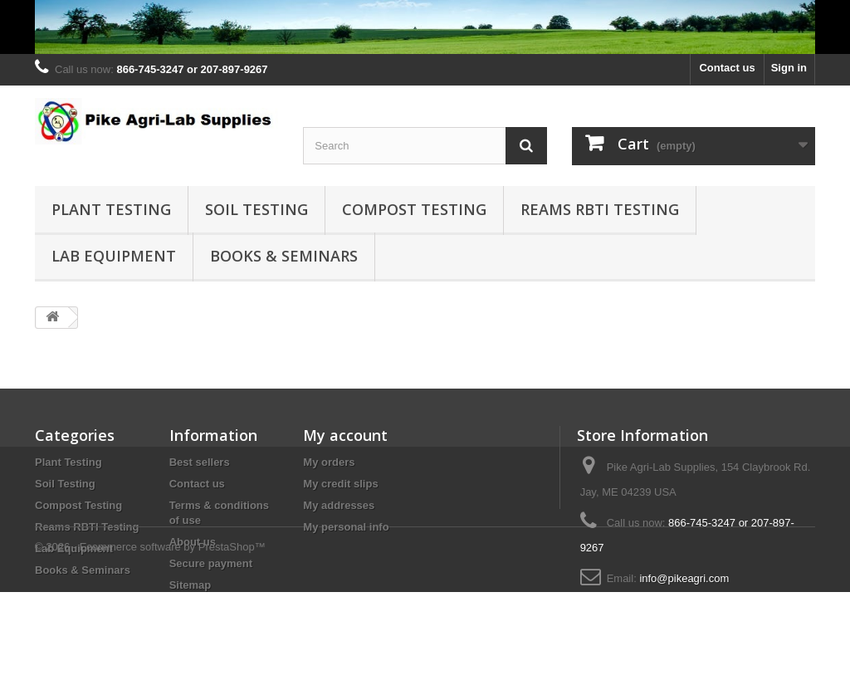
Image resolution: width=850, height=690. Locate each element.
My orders (328, 462)
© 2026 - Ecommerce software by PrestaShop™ (150, 645)
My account (345, 435)
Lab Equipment (113, 256)
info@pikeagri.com (684, 578)
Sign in (789, 67)
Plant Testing (111, 209)
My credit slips (340, 483)
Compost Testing (414, 209)
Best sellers (199, 462)
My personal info (345, 527)
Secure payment (210, 563)
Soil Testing (256, 209)
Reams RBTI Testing (599, 209)
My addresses (338, 505)
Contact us (727, 67)
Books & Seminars (284, 256)
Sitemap (190, 585)
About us (192, 542)
